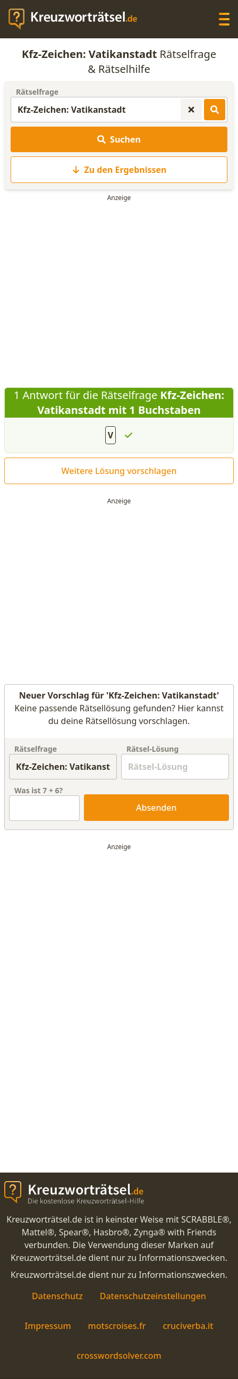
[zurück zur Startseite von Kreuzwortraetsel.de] (78, 19)
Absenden (156, 807)
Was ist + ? (38, 790)
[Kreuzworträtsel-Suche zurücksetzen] (191, 109)
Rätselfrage (37, 92)
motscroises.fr (117, 1326)
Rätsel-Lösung (152, 749)
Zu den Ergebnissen (119, 170)
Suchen (119, 139)
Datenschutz (57, 1296)
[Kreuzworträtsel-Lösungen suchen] (214, 109)
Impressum (47, 1326)
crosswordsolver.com (119, 1355)
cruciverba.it (188, 1326)
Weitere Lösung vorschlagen (119, 471)
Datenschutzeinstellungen (153, 1296)
